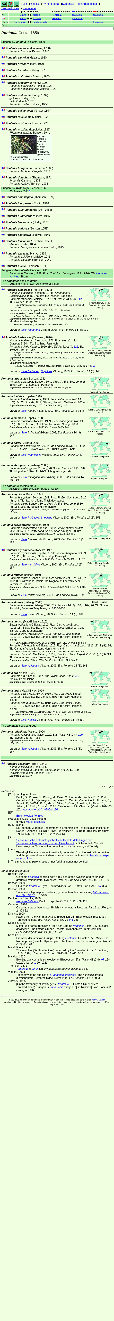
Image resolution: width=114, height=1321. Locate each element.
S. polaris (46, 371)
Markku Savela (98, 1000)
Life (25, 3)
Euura (23, 15)
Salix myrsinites (30, 564)
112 (79, 299)
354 (77, 676)
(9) (74, 643)
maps (99, 308)
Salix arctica (28, 719)
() (77, 15)
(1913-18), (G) (81, 645)
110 (93, 366)
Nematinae (29, 8)
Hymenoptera (50, 3)
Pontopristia (20, 22)
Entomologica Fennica (29, 815)
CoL (26, 191)
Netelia (36, 15)
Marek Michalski (20, 157)
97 (102, 959)
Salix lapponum (30, 329)
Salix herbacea (30, 371)
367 (99, 886)
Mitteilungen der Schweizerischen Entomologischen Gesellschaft (54, 842)
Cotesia (37, 18)
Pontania (56, 15)
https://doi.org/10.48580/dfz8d (40, 809)
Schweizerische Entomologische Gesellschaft (43, 840)
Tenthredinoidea (87, 3)
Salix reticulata (30, 665)
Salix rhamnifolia (31, 454)
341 (71, 919)
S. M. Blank (37, 159)
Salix (24, 410)
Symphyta (68, 3)
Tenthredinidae (10, 8)
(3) (45, 284)
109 (80, 734)
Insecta (34, 3)
